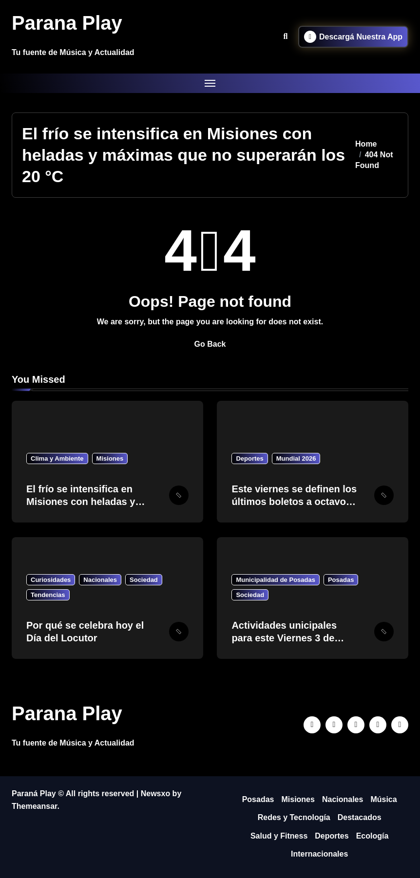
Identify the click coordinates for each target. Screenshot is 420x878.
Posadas (341, 579)
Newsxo (155, 793)
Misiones (110, 458)
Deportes (249, 458)
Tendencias (48, 594)
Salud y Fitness (278, 836)
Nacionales (100, 579)
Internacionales (319, 854)
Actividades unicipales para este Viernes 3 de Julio (284, 638)
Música (383, 799)
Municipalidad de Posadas (275, 579)
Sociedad (144, 579)
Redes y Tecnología (294, 817)
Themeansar (34, 806)
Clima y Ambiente (57, 458)
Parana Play (67, 23)
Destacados (360, 817)
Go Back (210, 344)
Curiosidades (51, 579)
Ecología (372, 836)
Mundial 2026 (296, 458)
